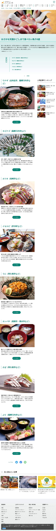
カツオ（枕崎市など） (17, 63)
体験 (2, 515)
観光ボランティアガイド (20, 511)
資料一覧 (30, 515)
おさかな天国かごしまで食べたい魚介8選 (22, 8)
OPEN (28, 76)
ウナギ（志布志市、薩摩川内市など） (20, 58)
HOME (2, 8)
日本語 (43, 507)
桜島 (16, 5)
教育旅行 (30, 507)
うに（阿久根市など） (17, 69)
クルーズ (42, 5)
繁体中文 (44, 513)
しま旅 (7, 5)
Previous (1, 484)
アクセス (3, 523)
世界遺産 (2, 5)
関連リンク (17, 513)
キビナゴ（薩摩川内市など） (18, 60)
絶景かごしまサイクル (22, 5)
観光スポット (4, 511)
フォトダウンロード (33, 513)
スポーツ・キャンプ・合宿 (34, 509)
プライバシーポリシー (19, 509)
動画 (2, 521)
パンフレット (52, 5)
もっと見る (16, 122)
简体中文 (44, 515)
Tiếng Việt (44, 517)
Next (55, 484)
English (44, 509)
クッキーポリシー (26, 526)
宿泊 (2, 519)
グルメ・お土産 (9, 8)
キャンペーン (30, 5)
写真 (47, 5)
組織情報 (17, 507)
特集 (2, 507)
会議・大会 (31, 511)
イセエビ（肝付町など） (17, 66)
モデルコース (4, 509)
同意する (4, 528)
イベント (3, 513)
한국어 (43, 511)
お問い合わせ (18, 517)
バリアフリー (36, 5)
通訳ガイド (17, 519)
